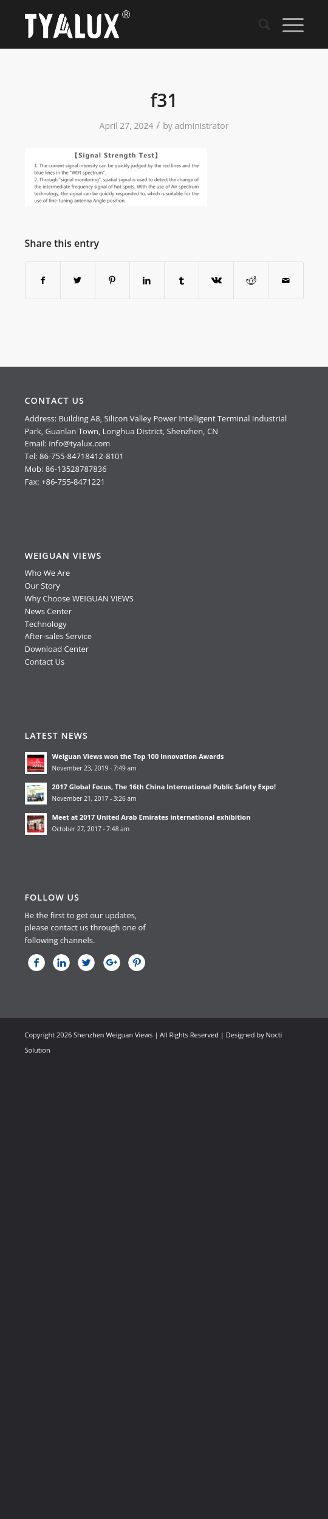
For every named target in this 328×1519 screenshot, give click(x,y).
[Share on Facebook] (43, 280)
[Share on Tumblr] (182, 280)
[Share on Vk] (216, 280)
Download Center (57, 648)
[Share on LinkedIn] (147, 280)
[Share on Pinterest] (112, 280)
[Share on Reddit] (251, 280)
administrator (201, 125)
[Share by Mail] (285, 280)
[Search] (258, 24)
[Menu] (287, 24)
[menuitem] (258, 24)
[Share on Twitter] (78, 280)
